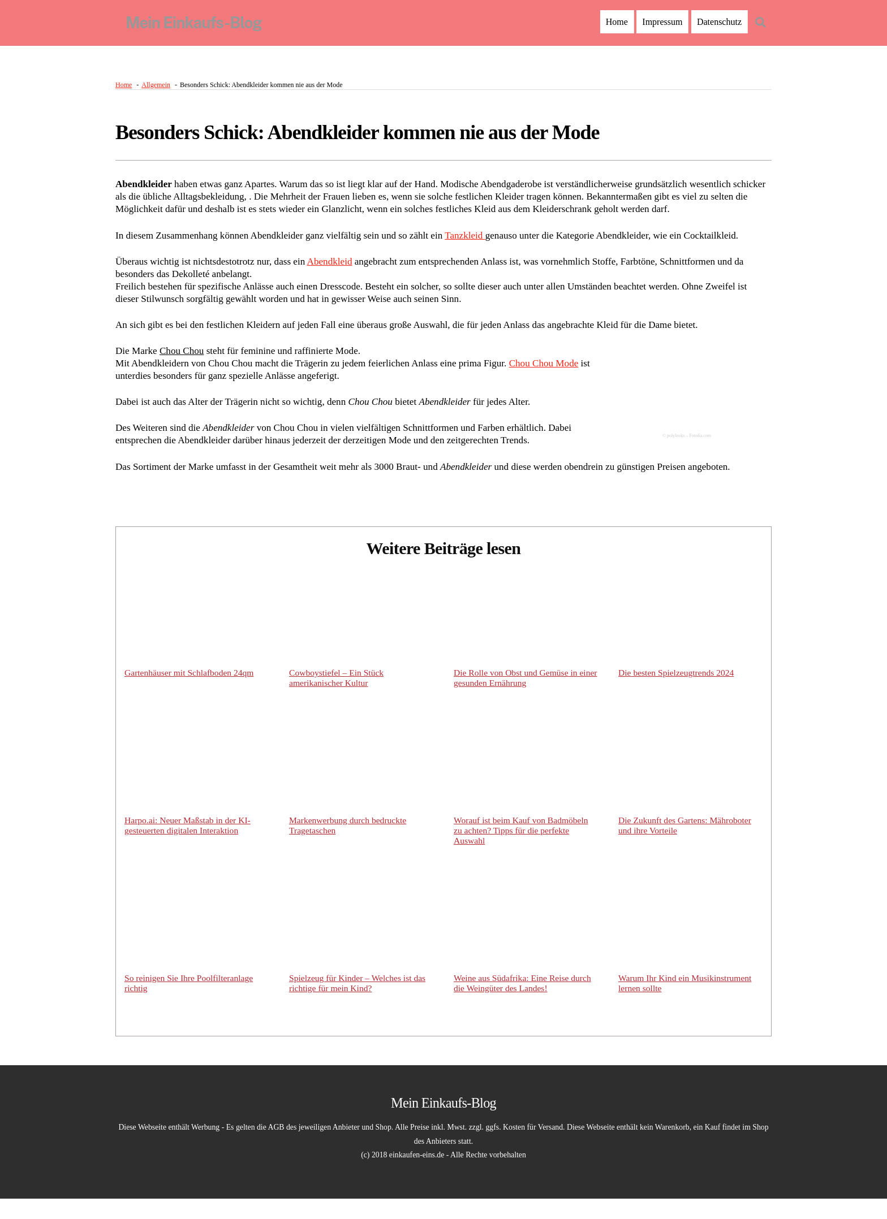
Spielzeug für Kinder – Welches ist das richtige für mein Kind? (359, 1002)
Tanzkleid (483, 240)
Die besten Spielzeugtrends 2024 (677, 689)
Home (617, 22)
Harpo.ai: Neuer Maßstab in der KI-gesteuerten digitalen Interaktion (189, 843)
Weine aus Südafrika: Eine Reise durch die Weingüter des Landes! (524, 1002)
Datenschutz (719, 22)
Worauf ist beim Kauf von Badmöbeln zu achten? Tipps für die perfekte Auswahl (523, 848)
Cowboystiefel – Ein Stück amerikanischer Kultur (337, 694)
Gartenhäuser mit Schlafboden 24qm (190, 689)
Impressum (662, 22)
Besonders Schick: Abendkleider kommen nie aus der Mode (357, 136)
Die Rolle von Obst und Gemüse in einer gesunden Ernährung (517, 694)
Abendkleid (340, 267)
